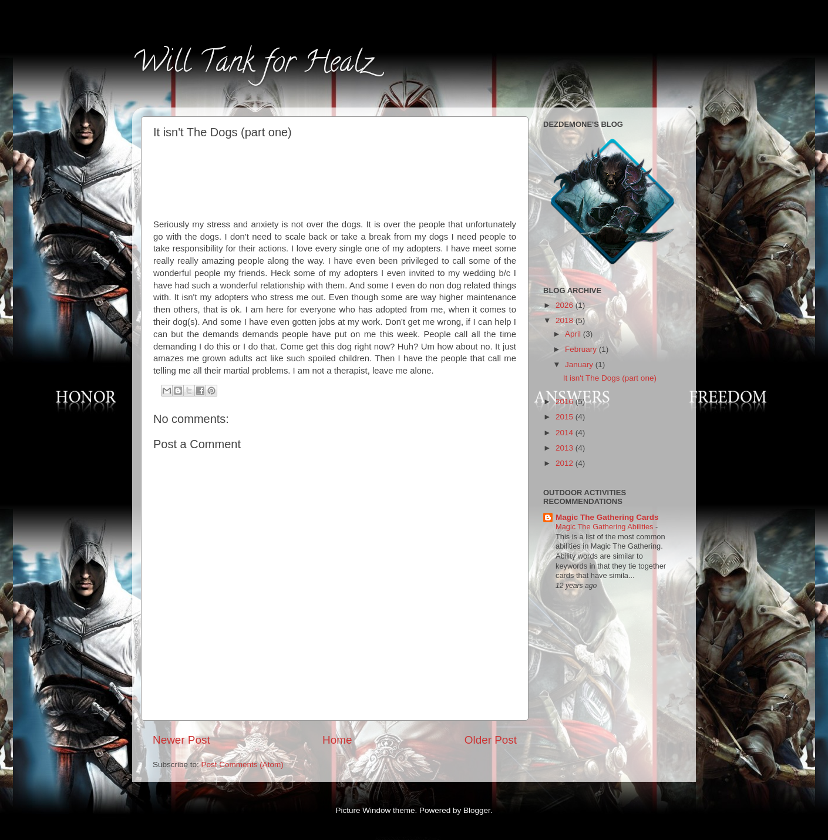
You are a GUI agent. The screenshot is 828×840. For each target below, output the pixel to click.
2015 (565, 416)
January (580, 364)
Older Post (491, 740)
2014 (565, 432)
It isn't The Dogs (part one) (610, 378)
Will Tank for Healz (252, 65)
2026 (565, 305)
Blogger (476, 810)
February (582, 349)
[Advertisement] (335, 176)
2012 (565, 463)
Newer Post (181, 740)
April (574, 334)
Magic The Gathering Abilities (605, 526)
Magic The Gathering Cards (607, 517)
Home (337, 740)
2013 (565, 447)
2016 (565, 401)
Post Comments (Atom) (242, 764)
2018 (565, 320)
